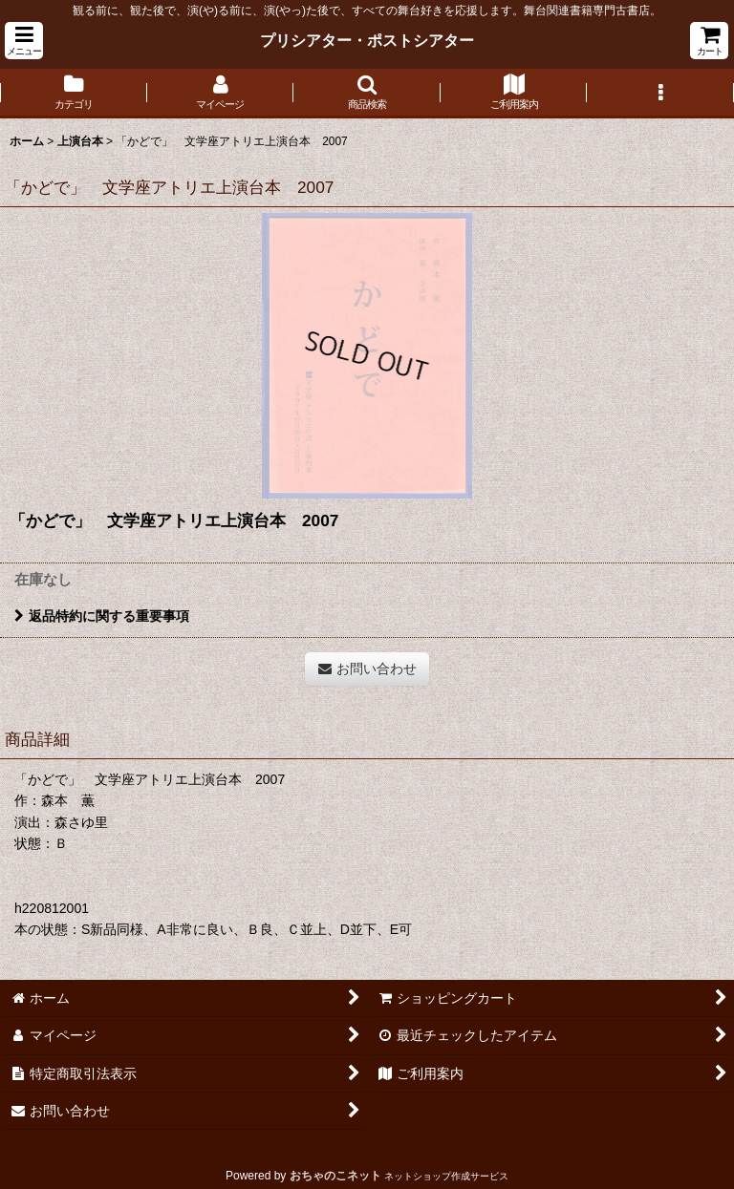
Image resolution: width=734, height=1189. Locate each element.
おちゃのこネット (335, 1175)
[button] (24, 40)
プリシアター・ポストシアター (367, 40)
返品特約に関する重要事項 (101, 616)
